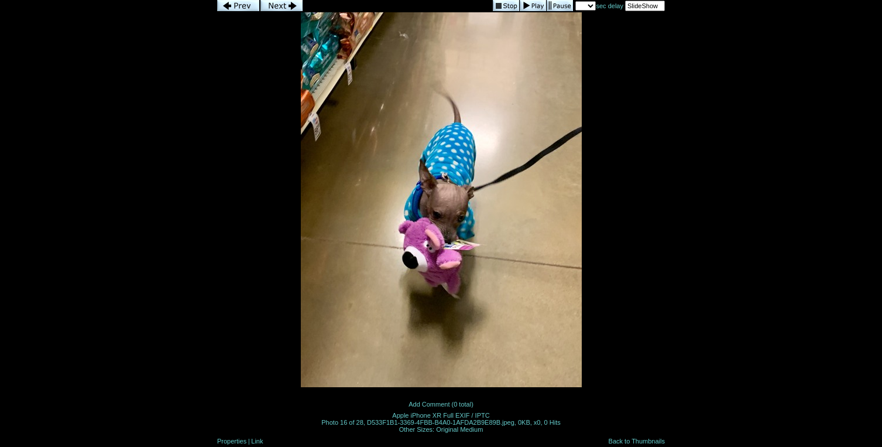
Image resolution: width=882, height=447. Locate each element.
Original (447, 429)
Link (257, 441)
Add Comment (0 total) (441, 404)
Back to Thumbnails (637, 441)
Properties (231, 441)
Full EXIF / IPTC (466, 415)
